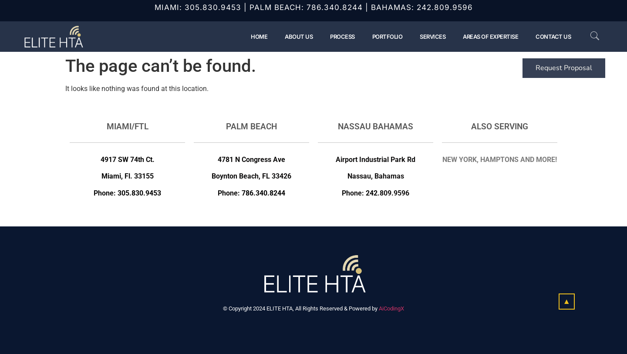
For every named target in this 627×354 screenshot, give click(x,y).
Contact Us (553, 36)
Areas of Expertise (490, 36)
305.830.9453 (213, 7)
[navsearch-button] (590, 36)
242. (425, 7)
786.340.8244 (335, 7)
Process (342, 36)
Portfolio (387, 36)
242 (372, 193)
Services (432, 36)
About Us (299, 36)
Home (259, 36)
